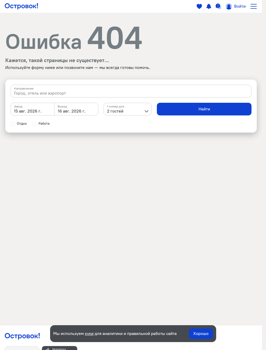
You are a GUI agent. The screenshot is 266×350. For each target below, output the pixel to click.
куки (89, 333)
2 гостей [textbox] (115, 111)
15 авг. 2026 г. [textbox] (28, 111)
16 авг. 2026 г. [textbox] (72, 111)
